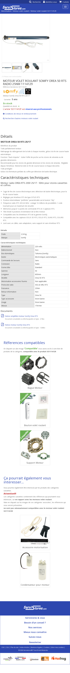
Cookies (46, 647)
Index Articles (24, 647)
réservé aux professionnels (38, 109)
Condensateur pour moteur (35, 584)
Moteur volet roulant (21, 11)
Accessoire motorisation (35, 547)
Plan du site (14, 647)
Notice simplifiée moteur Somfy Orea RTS (19, 316)
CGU (7, 647)
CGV (2, 647)
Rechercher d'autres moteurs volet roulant (20, 118)
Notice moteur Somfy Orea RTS (15, 325)
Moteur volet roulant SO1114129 (43, 11)
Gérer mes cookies (57, 647)
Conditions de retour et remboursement (19, 114)
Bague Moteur (35, 387)
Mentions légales (36, 647)
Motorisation (6, 11)
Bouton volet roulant (35, 425)
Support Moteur (35, 462)
